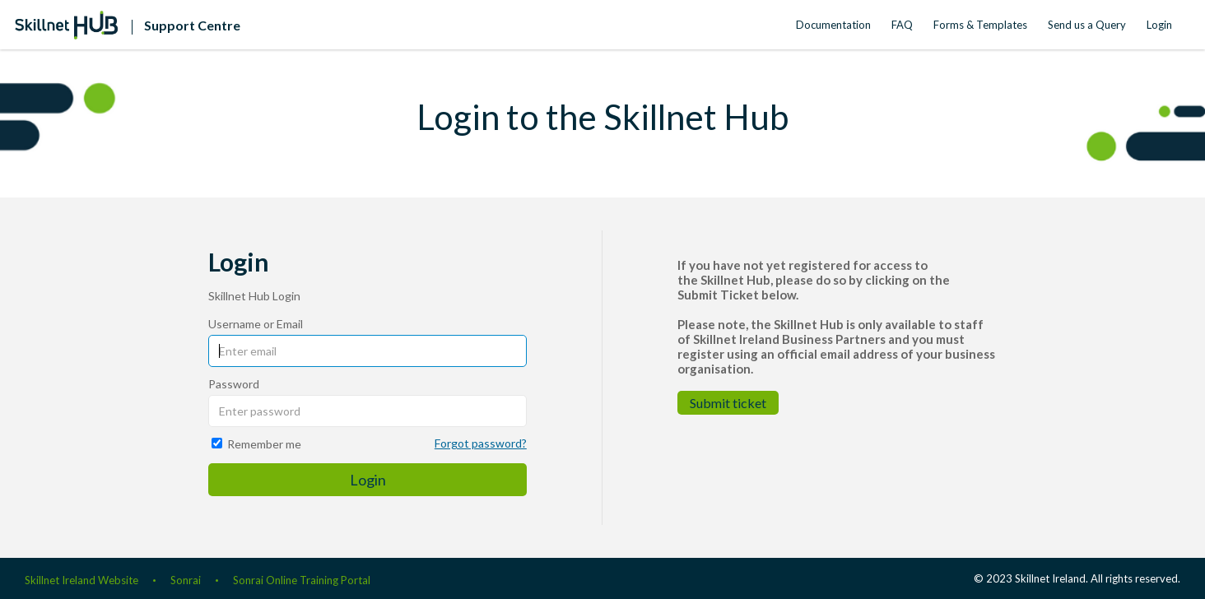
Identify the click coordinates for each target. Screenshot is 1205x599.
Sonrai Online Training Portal (301, 580)
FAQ (902, 24)
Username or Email (255, 324)
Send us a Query (1087, 24)
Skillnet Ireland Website (81, 580)
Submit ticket (728, 403)
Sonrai (185, 580)
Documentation (833, 24)
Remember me (264, 444)
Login (1159, 24)
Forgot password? (481, 443)
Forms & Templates (980, 24)
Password (233, 384)
